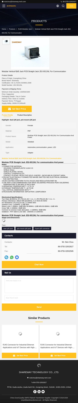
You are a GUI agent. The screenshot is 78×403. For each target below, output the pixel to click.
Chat (71, 6)
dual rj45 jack (8, 228)
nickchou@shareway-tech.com (14, 1)
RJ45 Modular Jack (25, 29)
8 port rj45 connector (42, 228)
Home (4, 29)
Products (12, 29)
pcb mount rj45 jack (24, 228)
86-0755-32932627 (68, 1)
